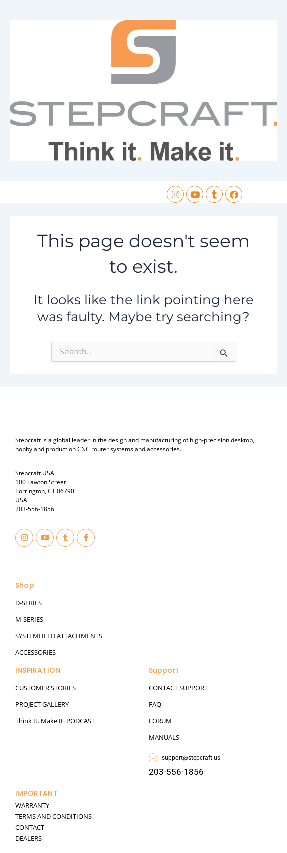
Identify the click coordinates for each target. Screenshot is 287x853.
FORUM (160, 721)
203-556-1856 (34, 509)
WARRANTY (32, 805)
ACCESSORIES (35, 652)
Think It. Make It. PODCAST (55, 721)
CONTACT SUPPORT (178, 688)
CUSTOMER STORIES (45, 688)
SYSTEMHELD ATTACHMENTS (58, 636)
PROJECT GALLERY (42, 704)
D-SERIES (28, 603)
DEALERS (28, 838)
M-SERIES (29, 619)
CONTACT (29, 827)
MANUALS (164, 737)
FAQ (155, 704)
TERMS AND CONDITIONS (53, 816)
